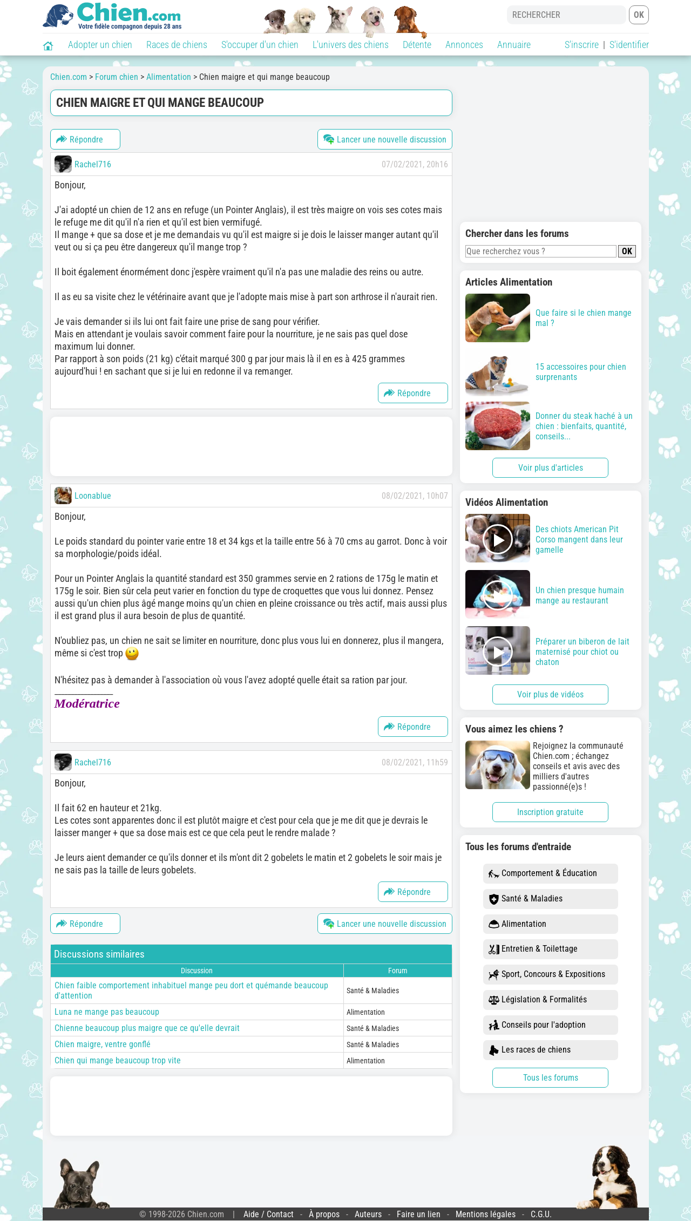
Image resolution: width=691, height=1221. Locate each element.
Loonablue (92, 496)
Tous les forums (550, 1078)
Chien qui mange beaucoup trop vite (118, 1060)
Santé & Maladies (526, 899)
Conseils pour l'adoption (537, 1025)
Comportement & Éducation (543, 873)
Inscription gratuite (550, 812)
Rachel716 (92, 164)
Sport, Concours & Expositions (547, 974)
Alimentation (517, 924)
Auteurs (368, 1214)
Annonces (464, 44)
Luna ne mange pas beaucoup (107, 1012)
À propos (324, 1214)
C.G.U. (541, 1214)
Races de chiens (176, 44)
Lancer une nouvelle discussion (384, 139)
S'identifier (629, 44)
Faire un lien (419, 1214)
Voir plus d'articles (550, 468)
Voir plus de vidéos (550, 694)
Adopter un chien (100, 44)
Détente (417, 44)
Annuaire (514, 44)
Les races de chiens (530, 1050)
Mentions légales (486, 1214)
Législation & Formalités (538, 1000)
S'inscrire (582, 44)
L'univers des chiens (351, 44)
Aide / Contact (268, 1214)
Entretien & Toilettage (533, 949)
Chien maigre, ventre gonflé (103, 1044)
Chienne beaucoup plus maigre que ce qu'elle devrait (147, 1028)
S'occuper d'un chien (260, 44)
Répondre (79, 139)
